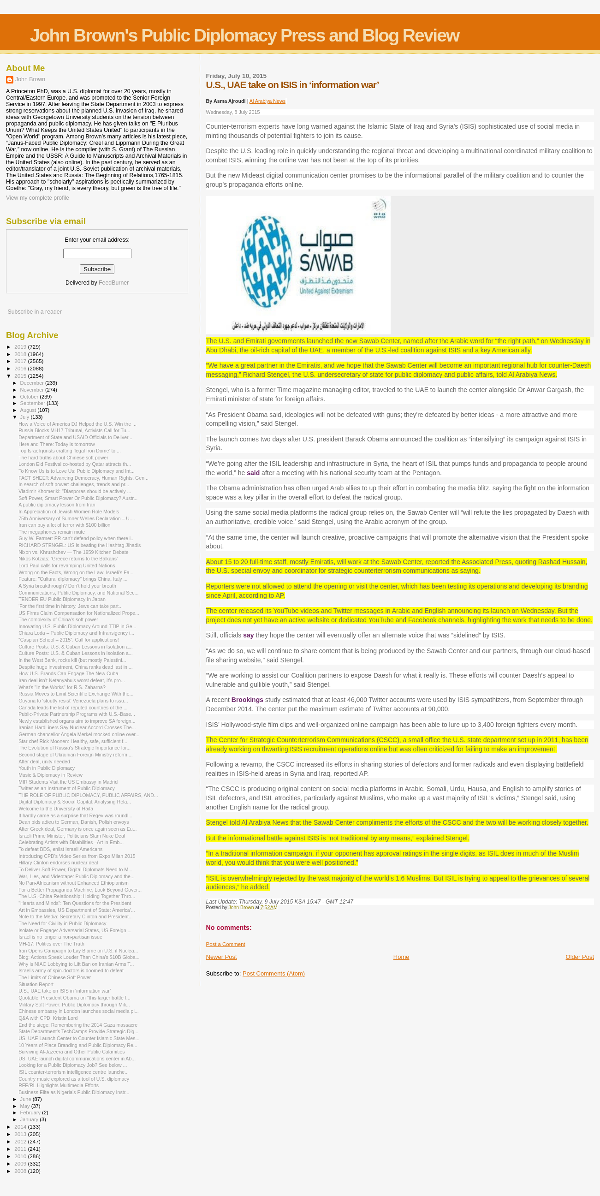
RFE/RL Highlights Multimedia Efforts (58, 1085)
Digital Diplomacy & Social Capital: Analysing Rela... (74, 801)
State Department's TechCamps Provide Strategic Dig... (78, 1031)
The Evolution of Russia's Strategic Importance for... (74, 747)
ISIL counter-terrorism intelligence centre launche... (73, 1072)
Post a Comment (225, 944)
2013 (21, 1134)
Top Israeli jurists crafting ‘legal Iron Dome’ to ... (69, 450)
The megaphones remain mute (51, 532)
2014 (21, 1127)
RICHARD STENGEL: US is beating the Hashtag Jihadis (79, 545)
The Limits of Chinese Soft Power (54, 977)
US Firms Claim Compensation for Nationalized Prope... (78, 613)
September (33, 403)
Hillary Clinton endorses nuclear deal (58, 862)
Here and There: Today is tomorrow (56, 444)
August (29, 410)
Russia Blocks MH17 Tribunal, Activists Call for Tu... (74, 430)
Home (401, 956)
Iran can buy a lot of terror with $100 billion (64, 525)
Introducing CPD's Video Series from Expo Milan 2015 (76, 856)
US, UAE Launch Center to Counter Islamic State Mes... (78, 1038)
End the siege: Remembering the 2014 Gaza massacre (77, 1025)
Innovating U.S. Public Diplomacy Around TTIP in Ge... (77, 626)
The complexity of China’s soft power (58, 619)
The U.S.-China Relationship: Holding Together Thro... (76, 896)
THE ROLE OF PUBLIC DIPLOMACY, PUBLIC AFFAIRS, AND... (88, 795)
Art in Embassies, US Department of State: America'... (76, 910)
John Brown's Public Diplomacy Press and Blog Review (244, 35)
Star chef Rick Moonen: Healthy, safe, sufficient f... (72, 741)
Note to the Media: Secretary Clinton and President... (75, 916)
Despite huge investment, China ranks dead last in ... (75, 667)
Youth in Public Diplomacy (46, 768)
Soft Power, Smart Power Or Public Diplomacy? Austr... (77, 498)
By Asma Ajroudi (226, 101)
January (30, 1119)
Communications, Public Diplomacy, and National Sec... (78, 592)
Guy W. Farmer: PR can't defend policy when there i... (76, 538)
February (31, 1112)
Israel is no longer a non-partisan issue (60, 937)
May (25, 1106)
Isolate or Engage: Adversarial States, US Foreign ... (74, 930)
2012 (21, 1141)
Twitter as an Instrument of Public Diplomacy (66, 788)
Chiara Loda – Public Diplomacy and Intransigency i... (76, 633)
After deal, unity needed (44, 761)
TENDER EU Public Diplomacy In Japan (62, 599)
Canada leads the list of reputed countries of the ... (72, 707)
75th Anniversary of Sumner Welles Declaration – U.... (76, 518)
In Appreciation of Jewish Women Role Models (68, 511)
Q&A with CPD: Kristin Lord (47, 1018)
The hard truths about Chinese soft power (63, 457)
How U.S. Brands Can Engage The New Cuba (68, 673)
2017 (21, 361)
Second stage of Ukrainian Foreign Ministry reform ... (75, 754)
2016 (21, 368)
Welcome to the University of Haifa (55, 808)
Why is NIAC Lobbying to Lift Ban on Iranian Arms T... (76, 964)
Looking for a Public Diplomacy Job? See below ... (72, 1065)
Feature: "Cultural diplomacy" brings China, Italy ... (72, 579)
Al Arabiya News (268, 101)
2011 (21, 1149)
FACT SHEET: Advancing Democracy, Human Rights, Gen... (83, 478)
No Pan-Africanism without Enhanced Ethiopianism (73, 883)
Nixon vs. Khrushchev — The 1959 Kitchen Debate (73, 552)
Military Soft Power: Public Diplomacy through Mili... (74, 1004)
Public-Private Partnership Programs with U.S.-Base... (76, 714)
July (25, 417)
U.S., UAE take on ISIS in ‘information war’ (64, 991)
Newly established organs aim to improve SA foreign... (76, 721)
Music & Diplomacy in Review (50, 775)
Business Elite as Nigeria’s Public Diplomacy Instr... (73, 1092)
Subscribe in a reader (34, 312)
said (252, 472)
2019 (21, 347)
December (32, 383)
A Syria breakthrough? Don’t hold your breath (67, 586)
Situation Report (35, 984)
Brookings (247, 699)
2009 (21, 1163)
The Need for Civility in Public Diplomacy (62, 923)
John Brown (30, 79)
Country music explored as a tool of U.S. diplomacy (73, 1079)
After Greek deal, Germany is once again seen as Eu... (77, 829)
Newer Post (221, 956)
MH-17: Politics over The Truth (51, 943)
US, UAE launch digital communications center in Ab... (77, 1058)
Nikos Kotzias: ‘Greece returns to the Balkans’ (68, 558)
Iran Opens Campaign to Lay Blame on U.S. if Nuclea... (78, 950)
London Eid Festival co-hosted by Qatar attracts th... (74, 464)
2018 (21, 354)
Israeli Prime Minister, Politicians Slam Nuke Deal (71, 836)
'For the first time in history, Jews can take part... (70, 606)
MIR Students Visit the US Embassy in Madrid (68, 782)
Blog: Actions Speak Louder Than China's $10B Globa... (78, 957)
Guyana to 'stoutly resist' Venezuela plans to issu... (73, 700)
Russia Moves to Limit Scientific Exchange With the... (75, 693)
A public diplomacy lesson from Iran (56, 504)
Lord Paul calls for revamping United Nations (66, 565)
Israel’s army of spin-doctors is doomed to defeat (71, 970)
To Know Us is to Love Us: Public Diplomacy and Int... (76, 471)
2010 (21, 1156)
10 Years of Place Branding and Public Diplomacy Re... (77, 1045)
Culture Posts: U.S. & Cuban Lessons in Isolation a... (75, 646)
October (30, 396)
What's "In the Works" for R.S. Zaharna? (62, 687)
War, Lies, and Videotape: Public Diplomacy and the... (76, 876)
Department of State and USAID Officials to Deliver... (75, 437)
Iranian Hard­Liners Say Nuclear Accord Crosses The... (77, 727)
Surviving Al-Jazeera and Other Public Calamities (71, 1051)
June (26, 1099)
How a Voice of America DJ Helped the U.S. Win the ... (77, 424)
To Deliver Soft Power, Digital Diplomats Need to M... (75, 869)
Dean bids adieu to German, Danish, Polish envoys (73, 822)
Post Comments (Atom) (274, 973)
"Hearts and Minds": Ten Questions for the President (74, 903)
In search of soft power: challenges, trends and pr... (73, 484)
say (248, 635)
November (32, 390)
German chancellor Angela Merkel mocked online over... (78, 734)
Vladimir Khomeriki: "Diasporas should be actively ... (74, 491)
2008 (21, 1171)
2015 (21, 376)
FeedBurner (114, 283)
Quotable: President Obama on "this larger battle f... (74, 997)
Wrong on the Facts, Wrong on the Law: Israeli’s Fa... (75, 572)
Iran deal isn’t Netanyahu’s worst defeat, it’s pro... (71, 680)
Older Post (580, 956)
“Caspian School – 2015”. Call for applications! (68, 640)
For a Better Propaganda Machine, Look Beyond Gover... (80, 890)
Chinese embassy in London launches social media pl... (78, 1011)
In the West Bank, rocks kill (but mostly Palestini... (72, 660)
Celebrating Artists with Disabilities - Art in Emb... (71, 842)
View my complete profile (37, 198)
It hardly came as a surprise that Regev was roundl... (75, 815)
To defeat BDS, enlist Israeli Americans (60, 849)
